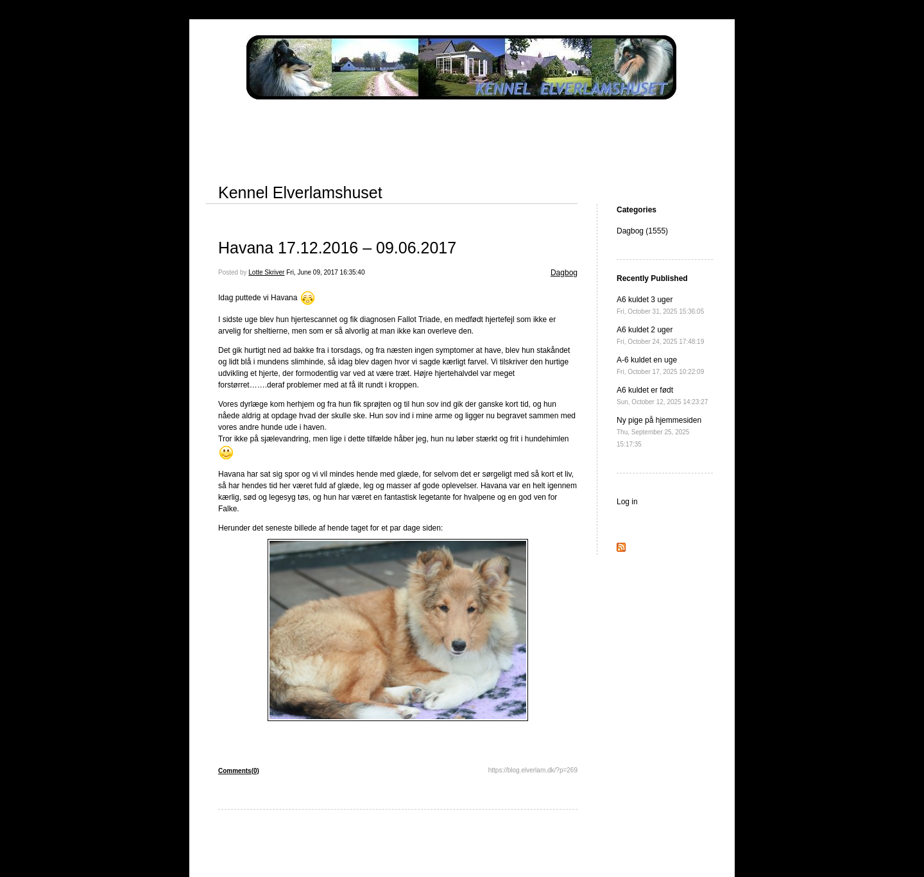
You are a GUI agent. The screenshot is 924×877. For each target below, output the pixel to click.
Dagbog (564, 272)
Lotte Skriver (266, 272)
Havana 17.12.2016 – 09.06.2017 (337, 248)
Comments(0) (238, 770)
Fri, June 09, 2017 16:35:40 (325, 272)
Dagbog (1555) (642, 230)
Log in (627, 501)
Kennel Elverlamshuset (300, 192)
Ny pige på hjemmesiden (659, 432)
